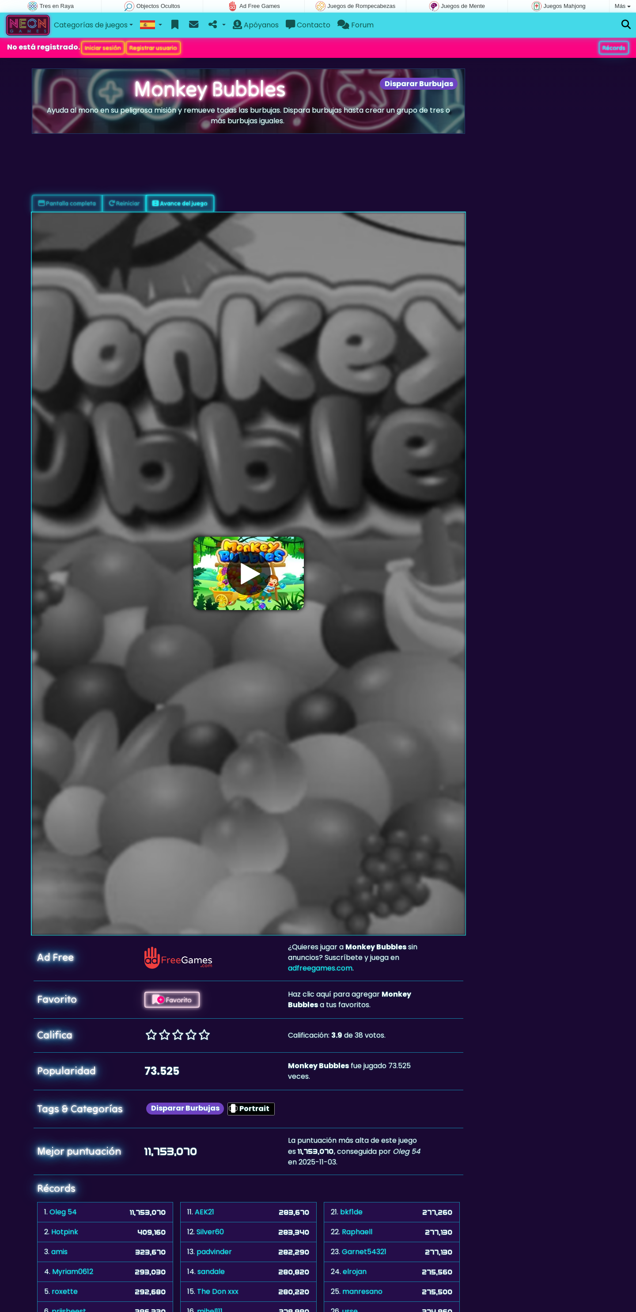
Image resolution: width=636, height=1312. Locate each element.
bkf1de (351, 1212)
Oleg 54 (63, 1212)
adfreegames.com (320, 968)
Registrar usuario (153, 48)
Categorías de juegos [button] (91, 25)
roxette (65, 1291)
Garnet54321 (364, 1252)
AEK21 (204, 1212)
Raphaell (357, 1232)
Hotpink (64, 1232)
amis (59, 1252)
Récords (613, 48)
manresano (362, 1291)
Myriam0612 (72, 1271)
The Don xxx (217, 1291)
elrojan (355, 1271)
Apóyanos (256, 25)
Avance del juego (180, 203)
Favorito (172, 999)
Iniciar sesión (103, 48)
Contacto (308, 25)
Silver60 (210, 1232)
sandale (211, 1271)
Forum (355, 25)
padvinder (214, 1252)
